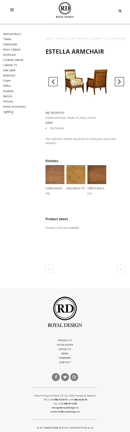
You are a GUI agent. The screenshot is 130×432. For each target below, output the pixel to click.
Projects (65, 349)
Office (7, 86)
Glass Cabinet (12, 49)
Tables (7, 39)
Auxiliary (8, 91)
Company (65, 357)
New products (12, 34)
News (65, 353)
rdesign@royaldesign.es (65, 407)
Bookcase (9, 54)
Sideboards (10, 44)
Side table (9, 70)
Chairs (7, 80)
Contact (65, 362)
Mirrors (7, 96)
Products (65, 340)
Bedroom (9, 75)
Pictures (8, 101)
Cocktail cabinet (13, 60)
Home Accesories (14, 106)
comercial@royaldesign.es (65, 411)
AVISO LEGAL (52, 427)
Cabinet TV (10, 65)
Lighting (8, 112)
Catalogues (65, 344)
